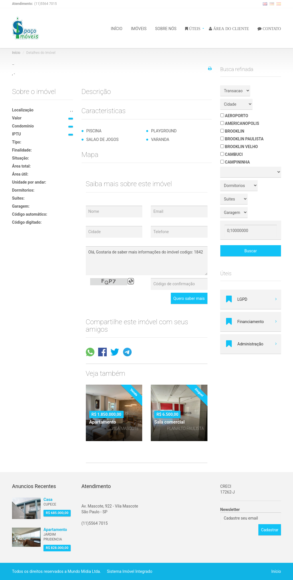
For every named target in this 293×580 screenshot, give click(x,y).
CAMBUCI (231, 154)
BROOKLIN (232, 131)
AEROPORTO (234, 115)
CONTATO (271, 28)
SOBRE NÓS (166, 28)
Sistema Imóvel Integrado (130, 571)
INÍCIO (116, 28)
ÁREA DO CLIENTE (230, 28)
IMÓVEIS (139, 28)
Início (16, 53)
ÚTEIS (194, 28)
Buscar (250, 251)
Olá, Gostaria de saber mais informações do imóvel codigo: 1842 (146, 260)
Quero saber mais (189, 298)
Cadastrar (269, 530)
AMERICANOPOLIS (239, 123)
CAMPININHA (235, 162)
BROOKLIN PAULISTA (242, 139)
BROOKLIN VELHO (239, 146)
